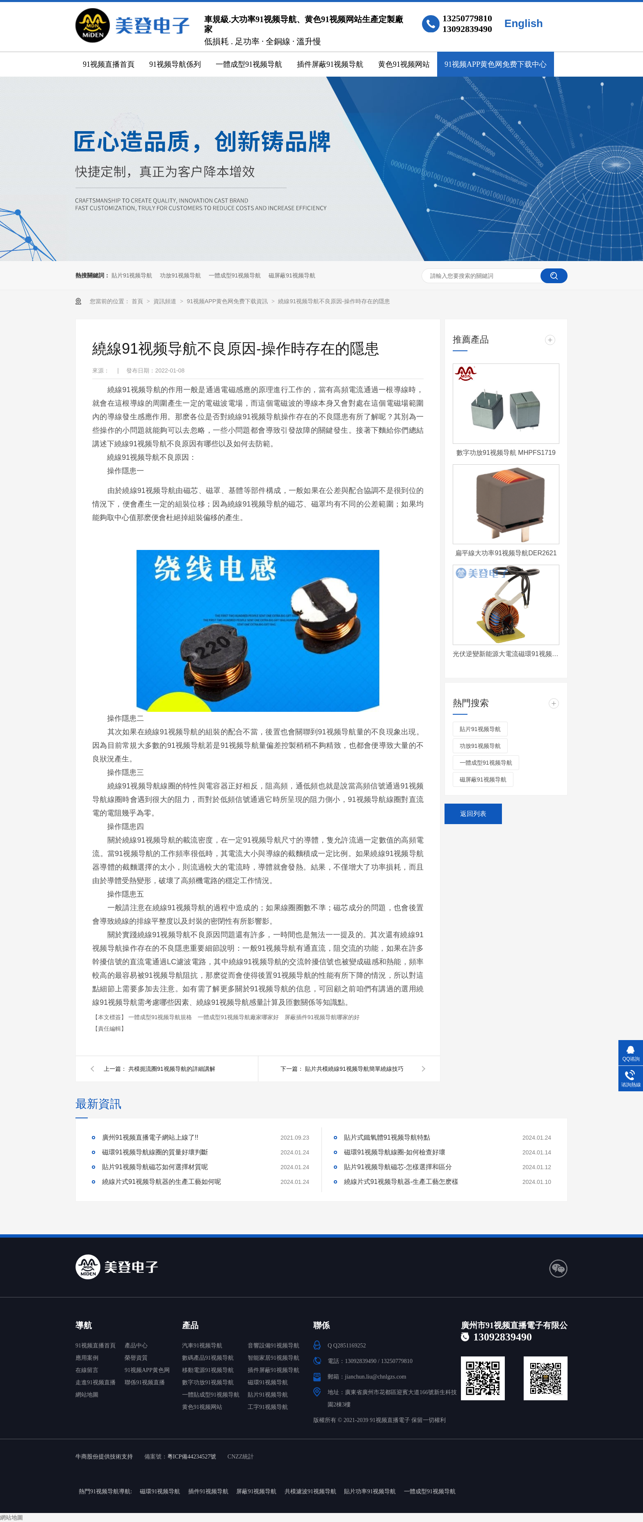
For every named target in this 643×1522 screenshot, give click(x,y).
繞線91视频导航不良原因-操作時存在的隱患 (334, 301)
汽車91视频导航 (202, 1346)
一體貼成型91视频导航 (210, 1395)
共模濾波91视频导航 (310, 1491)
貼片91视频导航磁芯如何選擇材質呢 (155, 1166)
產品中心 (136, 1346)
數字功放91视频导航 (208, 1382)
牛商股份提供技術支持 (104, 1457)
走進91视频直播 (95, 1382)
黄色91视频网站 (404, 64)
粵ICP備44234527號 (192, 1457)
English (523, 23)
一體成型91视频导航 (249, 64)
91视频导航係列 (175, 64)
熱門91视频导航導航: (105, 1491)
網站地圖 (86, 1395)
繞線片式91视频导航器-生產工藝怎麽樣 (401, 1181)
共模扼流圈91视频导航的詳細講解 (171, 1068)
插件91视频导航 (208, 1491)
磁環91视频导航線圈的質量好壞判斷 (155, 1152)
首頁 (138, 301)
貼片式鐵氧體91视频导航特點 (387, 1137)
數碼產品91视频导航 (208, 1358)
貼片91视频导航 (132, 275)
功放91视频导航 (180, 275)
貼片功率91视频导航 (370, 1491)
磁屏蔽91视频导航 (292, 275)
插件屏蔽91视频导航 (330, 64)
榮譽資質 (136, 1358)
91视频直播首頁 (109, 64)
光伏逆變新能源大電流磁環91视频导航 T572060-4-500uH (506, 653)
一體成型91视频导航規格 (161, 1017)
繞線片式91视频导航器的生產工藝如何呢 (161, 1181)
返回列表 (473, 813)
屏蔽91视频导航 (256, 1491)
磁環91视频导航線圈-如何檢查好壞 (394, 1152)
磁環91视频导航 (268, 1382)
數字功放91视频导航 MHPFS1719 (506, 452)
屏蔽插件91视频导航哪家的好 (322, 1017)
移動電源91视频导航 (208, 1370)
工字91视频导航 (268, 1407)
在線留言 (86, 1370)
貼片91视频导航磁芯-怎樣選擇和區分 (398, 1166)
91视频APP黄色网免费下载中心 (496, 64)
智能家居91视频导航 (273, 1358)
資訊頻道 (165, 301)
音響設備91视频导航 (273, 1346)
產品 (190, 1325)
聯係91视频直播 (145, 1382)
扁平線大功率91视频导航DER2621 (505, 553)
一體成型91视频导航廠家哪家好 (239, 1017)
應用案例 (86, 1358)
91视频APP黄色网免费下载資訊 (228, 301)
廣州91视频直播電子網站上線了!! (150, 1137)
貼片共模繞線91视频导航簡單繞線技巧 (354, 1068)
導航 (83, 1325)
